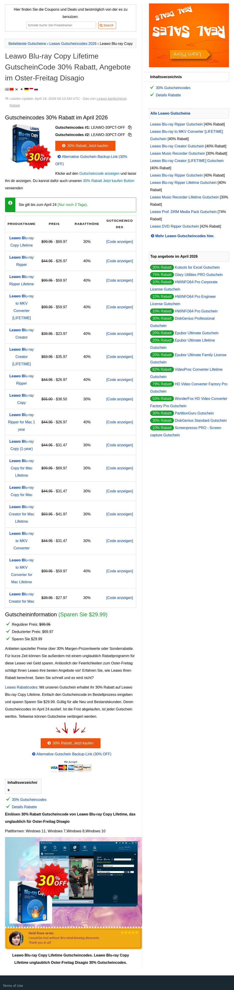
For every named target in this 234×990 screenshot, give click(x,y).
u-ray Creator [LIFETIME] (21, 356)
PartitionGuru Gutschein (194, 413)
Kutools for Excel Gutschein (197, 267)
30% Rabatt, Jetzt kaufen (84, 146)
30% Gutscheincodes (29, 800)
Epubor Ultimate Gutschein (196, 333)
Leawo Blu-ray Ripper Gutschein (176, 124)
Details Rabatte (24, 807)
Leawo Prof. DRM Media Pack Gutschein (183, 212)
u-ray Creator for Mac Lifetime (21, 514)
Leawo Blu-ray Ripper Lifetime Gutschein (183, 183)
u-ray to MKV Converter (21, 541)
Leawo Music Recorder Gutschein (177, 153)
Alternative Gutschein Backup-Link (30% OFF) (71, 754)
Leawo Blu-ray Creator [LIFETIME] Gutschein (187, 161)
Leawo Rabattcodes (21, 687)
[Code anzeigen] (119, 242)
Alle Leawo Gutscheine (170, 113)
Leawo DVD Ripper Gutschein (174, 226)
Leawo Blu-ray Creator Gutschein (177, 146)
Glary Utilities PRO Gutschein (199, 275)
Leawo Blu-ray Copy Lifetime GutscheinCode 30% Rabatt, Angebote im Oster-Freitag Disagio (68, 67)
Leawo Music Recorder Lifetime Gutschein (184, 197)
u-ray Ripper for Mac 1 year (21, 422)
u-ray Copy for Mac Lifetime (21, 468)
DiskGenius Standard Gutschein (201, 420)
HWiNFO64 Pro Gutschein (196, 311)
